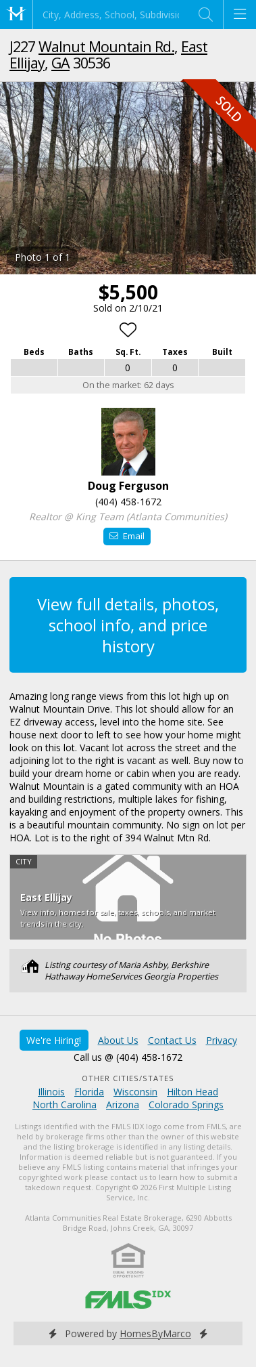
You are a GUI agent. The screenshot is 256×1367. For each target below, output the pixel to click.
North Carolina (64, 1104)
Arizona (122, 1104)
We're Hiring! (53, 1040)
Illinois (51, 1091)
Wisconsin (135, 1091)
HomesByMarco (155, 1333)
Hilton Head (192, 1091)
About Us (118, 1040)
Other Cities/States (128, 1078)
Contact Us (172, 1040)
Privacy (221, 1040)
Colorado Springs (186, 1104)
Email (126, 536)
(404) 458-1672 (128, 501)
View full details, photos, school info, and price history (128, 625)
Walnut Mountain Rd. (106, 46)
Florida (89, 1091)
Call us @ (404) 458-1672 (128, 1057)
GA (60, 62)
